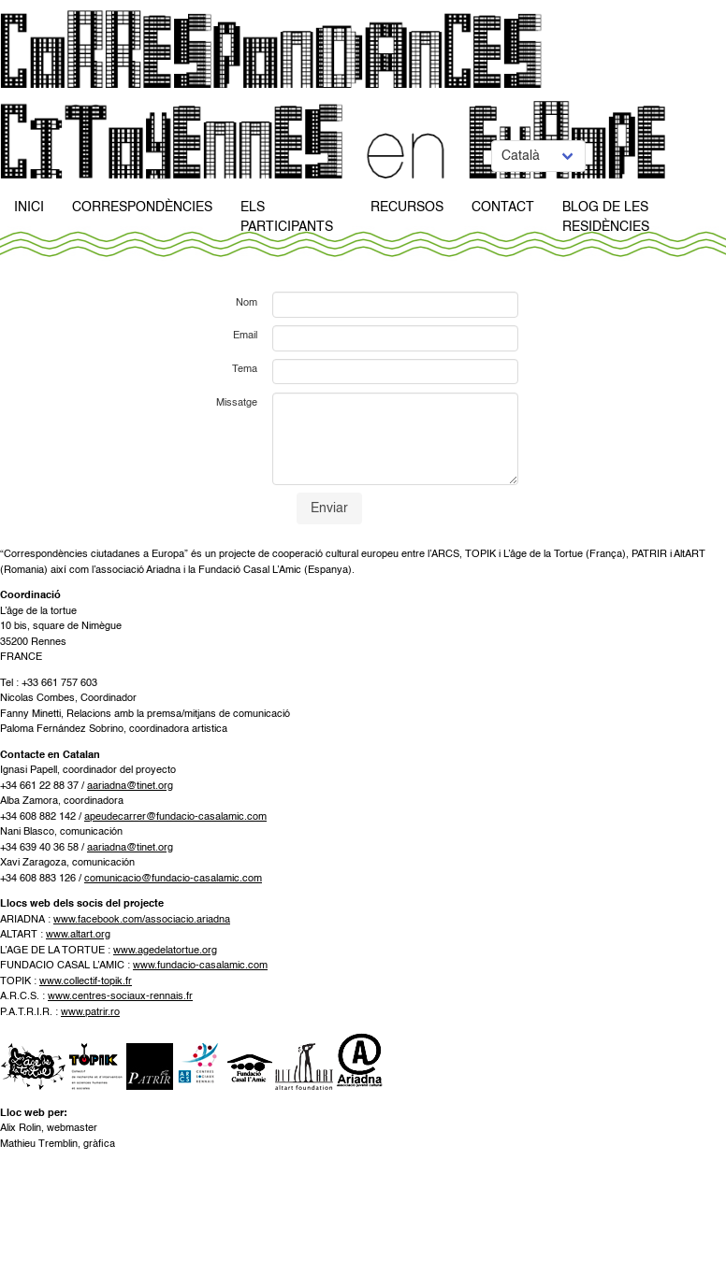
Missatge (236, 403)
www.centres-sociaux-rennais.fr (120, 997)
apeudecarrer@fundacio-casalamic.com (175, 817)
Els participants (286, 217)
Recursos (406, 207)
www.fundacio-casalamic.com (200, 966)
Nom (246, 303)
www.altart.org (78, 935)
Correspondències (142, 207)
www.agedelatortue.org (165, 951)
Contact (503, 207)
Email (245, 336)
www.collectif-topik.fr (85, 982)
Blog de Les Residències (605, 217)
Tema (244, 370)
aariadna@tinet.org (130, 786)
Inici (29, 207)
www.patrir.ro (90, 1013)
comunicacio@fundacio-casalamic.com (173, 879)
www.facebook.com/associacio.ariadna (141, 920)
